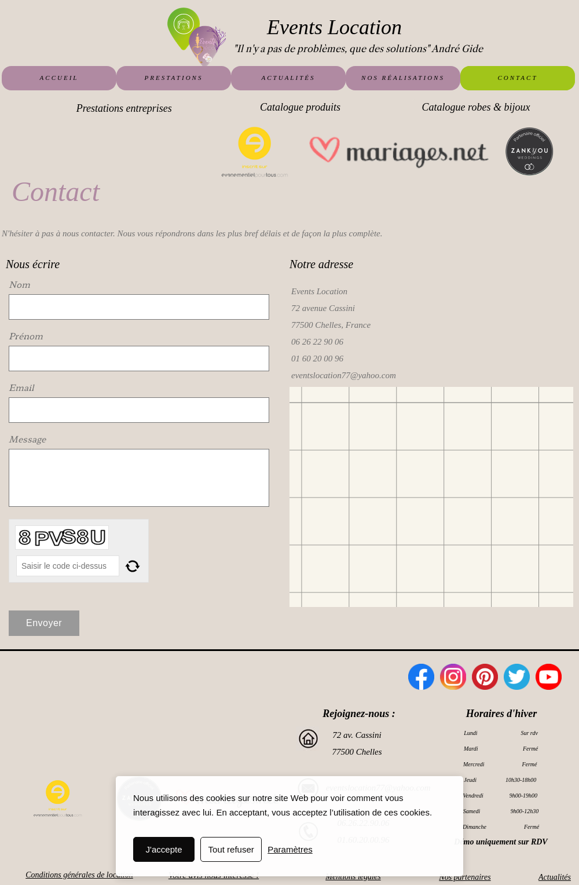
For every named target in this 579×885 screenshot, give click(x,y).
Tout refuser (231, 849)
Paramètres (290, 849)
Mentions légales (352, 876)
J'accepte (164, 849)
